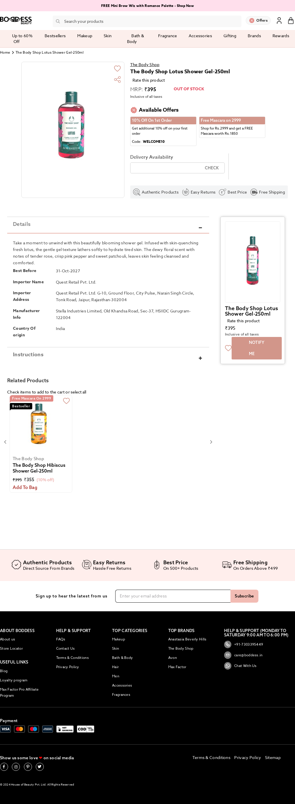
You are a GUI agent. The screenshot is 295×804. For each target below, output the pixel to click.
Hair (115, 666)
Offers (262, 20)
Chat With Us (240, 666)
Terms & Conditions (72, 657)
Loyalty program (14, 680)
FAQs (60, 639)
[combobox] (147, 21)
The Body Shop (145, 64)
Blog (3, 670)
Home (5, 52)
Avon (172, 657)
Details (22, 229)
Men (115, 676)
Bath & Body (122, 657)
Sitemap (273, 757)
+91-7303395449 (243, 644)
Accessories (122, 685)
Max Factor (177, 666)
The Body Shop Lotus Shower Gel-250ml (251, 317)
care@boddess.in (243, 655)
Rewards (281, 35)
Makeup (118, 639)
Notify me (256, 354)
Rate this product (149, 80)
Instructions (28, 360)
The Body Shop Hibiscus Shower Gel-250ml (39, 473)
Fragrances (121, 694)
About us (7, 639)
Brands (254, 35)
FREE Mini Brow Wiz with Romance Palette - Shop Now (147, 5)
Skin (115, 648)
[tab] (108, 229)
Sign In (279, 20)
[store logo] (16, 20)
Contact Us (65, 648)
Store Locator (11, 648)
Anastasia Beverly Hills (187, 639)
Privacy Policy (67, 666)
